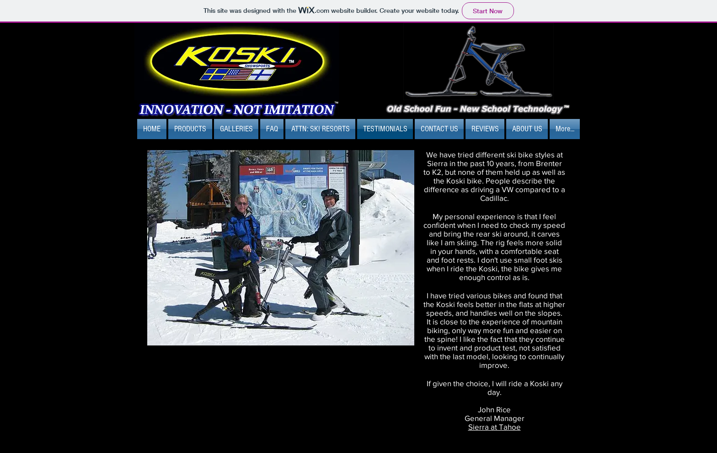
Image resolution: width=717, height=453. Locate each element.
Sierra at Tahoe (494, 426)
